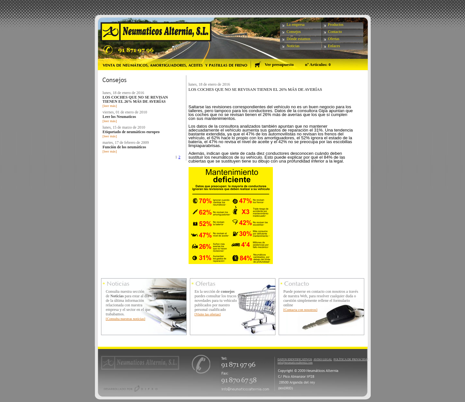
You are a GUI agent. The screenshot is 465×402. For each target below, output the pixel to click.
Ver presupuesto (279, 64)
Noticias (293, 46)
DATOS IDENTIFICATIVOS (295, 359)
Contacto (335, 31)
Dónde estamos (299, 39)
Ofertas (333, 39)
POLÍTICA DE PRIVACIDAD (351, 359)
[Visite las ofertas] (208, 314)
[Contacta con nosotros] (300, 310)
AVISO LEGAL (323, 359)
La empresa (296, 24)
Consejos (294, 31)
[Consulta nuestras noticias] (125, 319)
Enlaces (334, 46)
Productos (336, 24)
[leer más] (110, 106)
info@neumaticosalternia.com (295, 362)
